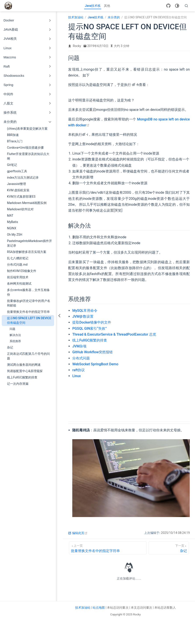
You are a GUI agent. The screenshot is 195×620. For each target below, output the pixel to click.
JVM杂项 (79, 346)
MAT (10, 215)
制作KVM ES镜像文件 (21, 271)
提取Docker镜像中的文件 (91, 322)
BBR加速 (13, 135)
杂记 (10, 347)
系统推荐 (15, 341)
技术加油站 (82, 607)
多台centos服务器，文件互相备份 (28, 292)
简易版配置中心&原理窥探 (25, 371)
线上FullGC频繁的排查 (22, 377)
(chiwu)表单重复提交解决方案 (27, 128)
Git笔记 (12, 165)
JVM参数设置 (82, 316)
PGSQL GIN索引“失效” (89, 328)
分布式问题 (81, 358)
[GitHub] (168, 5)
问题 (12, 329)
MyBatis (12, 222)
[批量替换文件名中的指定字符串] (108, 548)
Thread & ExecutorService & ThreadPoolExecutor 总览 (114, 334)
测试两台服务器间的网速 (24, 364)
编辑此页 (78, 533)
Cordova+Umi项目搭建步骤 (25, 147)
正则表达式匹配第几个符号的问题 (28, 356)
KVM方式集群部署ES (21, 196)
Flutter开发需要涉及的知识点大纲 (28, 156)
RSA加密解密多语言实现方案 (26, 252)
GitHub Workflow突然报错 (92, 352)
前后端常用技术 (17, 277)
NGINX (11, 228)
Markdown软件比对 (20, 209)
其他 (107, 5)
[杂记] (168, 548)
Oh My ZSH (14, 234)
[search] (186, 6)
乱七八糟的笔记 (17, 258)
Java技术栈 (93, 5)
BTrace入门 (14, 141)
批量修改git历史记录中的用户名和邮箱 (28, 303)
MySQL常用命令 (84, 310)
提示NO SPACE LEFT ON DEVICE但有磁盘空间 (29, 320)
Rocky (77, 46)
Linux (76, 376)
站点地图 (99, 607)
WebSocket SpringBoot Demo (95, 364)
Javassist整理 (16, 184)
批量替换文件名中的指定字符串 (28, 311)
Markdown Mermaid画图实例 (27, 203)
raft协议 (78, 370)
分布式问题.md (17, 264)
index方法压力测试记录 (23, 177)
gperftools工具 (17, 171)
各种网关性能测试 (19, 283)
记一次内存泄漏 (17, 383)
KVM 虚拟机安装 (18, 190)
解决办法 (15, 335)
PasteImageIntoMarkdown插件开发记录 (29, 243)
